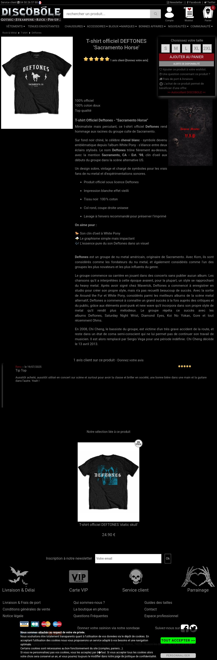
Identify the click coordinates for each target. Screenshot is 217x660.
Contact (150, 609)
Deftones (36, 32)
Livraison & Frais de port (22, 602)
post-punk (127, 306)
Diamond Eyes (152, 316)
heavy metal (89, 286)
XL (196, 48)
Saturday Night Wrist (121, 316)
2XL (207, 48)
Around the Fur (91, 296)
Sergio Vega (136, 339)
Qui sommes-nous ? (89, 602)
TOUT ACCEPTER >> (178, 640)
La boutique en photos (90, 609)
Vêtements (14, 26)
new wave (147, 306)
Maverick (144, 286)
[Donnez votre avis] (136, 60)
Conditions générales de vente (26, 609)
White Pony (116, 296)
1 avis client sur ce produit (94, 360)
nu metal (122, 257)
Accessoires (96, 26)
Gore (196, 316)
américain (137, 257)
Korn (197, 257)
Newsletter (175, 2)
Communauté (201, 26)
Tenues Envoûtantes (43, 26)
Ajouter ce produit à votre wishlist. (182, 69)
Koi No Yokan (178, 316)
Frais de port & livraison (176, 79)
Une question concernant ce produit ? (184, 74)
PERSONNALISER (178, 655)
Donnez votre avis (130, 360)
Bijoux (113, 26)
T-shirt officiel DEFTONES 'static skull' (108, 525)
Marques (127, 26)
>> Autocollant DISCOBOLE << (186, 92)
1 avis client (117, 60)
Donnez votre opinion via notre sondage (108, 628)
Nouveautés (177, 26)
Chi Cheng (96, 329)
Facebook (194, 2)
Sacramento (175, 257)
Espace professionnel (161, 616)
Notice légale (13, 616)
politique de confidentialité (140, 656)
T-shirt (24, 32)
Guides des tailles (158, 602)
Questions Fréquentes (90, 616)
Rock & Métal (9, 32)
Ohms (97, 320)
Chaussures (74, 26)
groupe (105, 257)
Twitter (209, 2)
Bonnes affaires (151, 26)
